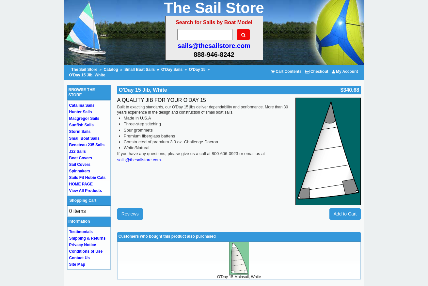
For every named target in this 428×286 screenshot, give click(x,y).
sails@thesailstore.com (214, 45)
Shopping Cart (83, 200)
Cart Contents (286, 71)
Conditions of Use (86, 251)
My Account (345, 71)
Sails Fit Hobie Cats (87, 177)
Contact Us (79, 258)
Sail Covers (79, 164)
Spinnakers (79, 171)
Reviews (130, 213)
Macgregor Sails (84, 118)
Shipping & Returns (87, 238)
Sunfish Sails (81, 125)
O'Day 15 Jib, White (87, 75)
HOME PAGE (81, 184)
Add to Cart (345, 213)
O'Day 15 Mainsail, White (239, 277)
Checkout (316, 71)
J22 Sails (77, 151)
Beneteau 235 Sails (87, 145)
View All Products (85, 190)
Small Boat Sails (139, 69)
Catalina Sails (82, 105)
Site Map (77, 264)
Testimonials (81, 232)
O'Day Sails (172, 69)
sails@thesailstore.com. (139, 159)
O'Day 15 (197, 69)
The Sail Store (84, 69)
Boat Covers (80, 158)
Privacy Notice (82, 245)
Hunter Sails (80, 112)
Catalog (111, 69)
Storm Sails (80, 131)
